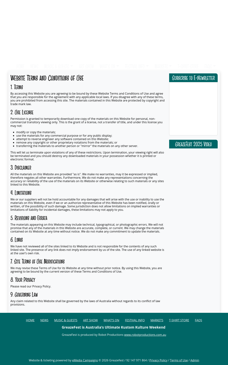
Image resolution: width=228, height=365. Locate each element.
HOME (20, 66)
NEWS (34, 66)
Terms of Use (179, 360)
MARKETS (161, 66)
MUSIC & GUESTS (56, 66)
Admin (194, 360)
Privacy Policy (158, 360)
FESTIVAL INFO (135, 66)
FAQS (208, 66)
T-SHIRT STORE (188, 66)
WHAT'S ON (107, 66)
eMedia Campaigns (85, 360)
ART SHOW (86, 66)
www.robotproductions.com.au (145, 335)
